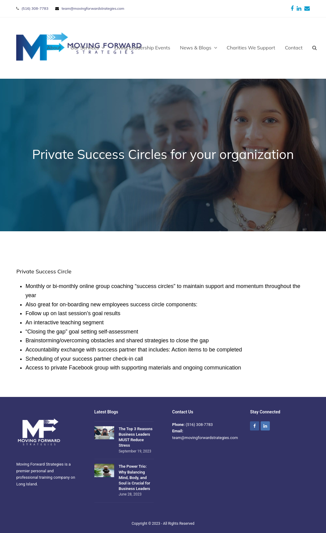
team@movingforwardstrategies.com (93, 8)
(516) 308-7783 (35, 8)
